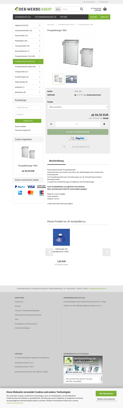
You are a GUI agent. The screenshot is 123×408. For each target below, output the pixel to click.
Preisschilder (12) (21, 36)
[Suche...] (58, 9)
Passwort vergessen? (23, 130)
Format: (50, 102)
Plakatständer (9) (21, 82)
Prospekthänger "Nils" (28, 165)
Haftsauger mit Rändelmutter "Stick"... (61, 250)
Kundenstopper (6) (22, 77)
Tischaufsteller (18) (22, 46)
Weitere (63, 17)
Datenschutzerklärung (14, 403)
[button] (51, 124)
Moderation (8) (20, 92)
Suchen (93, 17)
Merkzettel (103, 2)
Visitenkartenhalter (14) (45, 17)
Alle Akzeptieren (106, 394)
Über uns (104, 17)
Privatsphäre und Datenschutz (26, 324)
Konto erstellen (20, 126)
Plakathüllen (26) (21, 41)
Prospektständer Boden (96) (25, 67)
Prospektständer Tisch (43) (25, 56)
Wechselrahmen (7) (22, 51)
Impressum (19, 302)
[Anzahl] (78, 124)
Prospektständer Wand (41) (25, 61)
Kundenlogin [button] (89, 2)
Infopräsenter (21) (21, 72)
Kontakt (18, 306)
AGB (16, 319)
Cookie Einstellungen (22, 328)
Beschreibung (56, 160)
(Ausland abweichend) (94, 95)
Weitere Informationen (106, 399)
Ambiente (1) (19, 87)
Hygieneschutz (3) (23, 17)
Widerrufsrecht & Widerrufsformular (28, 315)
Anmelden (28, 121)
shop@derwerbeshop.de (97, 288)
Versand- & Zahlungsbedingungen (27, 311)
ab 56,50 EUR (28, 171)
